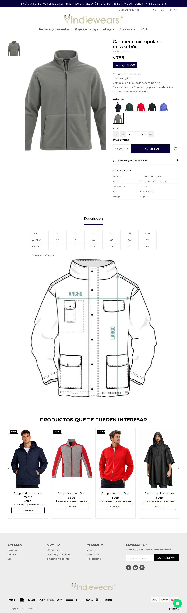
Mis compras (93, 554)
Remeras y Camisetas (54, 29)
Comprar (152, 149)
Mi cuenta (92, 550)
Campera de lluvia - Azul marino (28, 495)
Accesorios (127, 29)
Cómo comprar (55, 550)
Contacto (12, 554)
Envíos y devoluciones (58, 558)
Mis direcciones (94, 558)
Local (10, 558)
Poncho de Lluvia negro (159, 493)
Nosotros (12, 550)
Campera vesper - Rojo (72, 493)
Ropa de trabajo (86, 29)
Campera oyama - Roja (115, 493)
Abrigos (108, 29)
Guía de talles (121, 140)
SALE (144, 29)
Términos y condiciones (58, 554)
